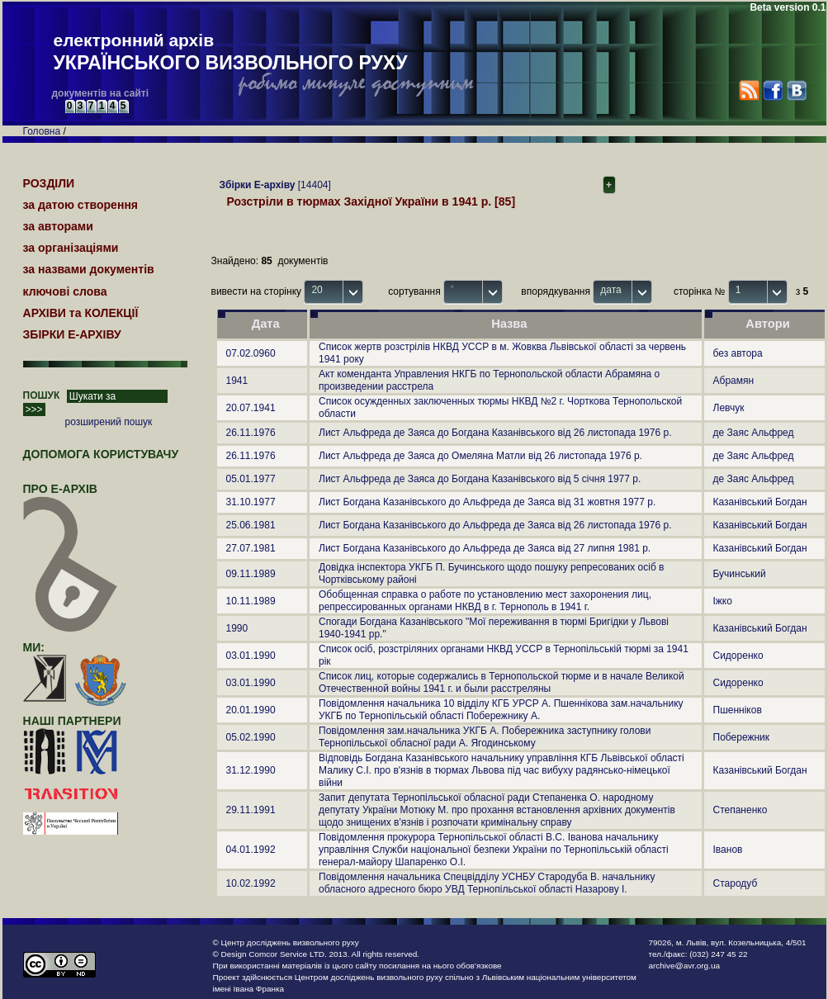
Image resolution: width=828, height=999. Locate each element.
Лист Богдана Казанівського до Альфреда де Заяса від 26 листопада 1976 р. (495, 525)
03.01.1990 (251, 655)
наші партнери (72, 720)
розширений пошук (109, 422)
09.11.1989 (251, 574)
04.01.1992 (251, 849)
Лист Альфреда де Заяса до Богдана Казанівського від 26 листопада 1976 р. (495, 432)
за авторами (58, 226)
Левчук (729, 408)
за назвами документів (88, 269)
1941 (237, 380)
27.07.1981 (251, 548)
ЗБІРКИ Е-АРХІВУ (72, 334)
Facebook (772, 90)
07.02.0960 (251, 353)
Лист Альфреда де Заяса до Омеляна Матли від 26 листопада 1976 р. (480, 456)
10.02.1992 (251, 883)
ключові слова (65, 291)
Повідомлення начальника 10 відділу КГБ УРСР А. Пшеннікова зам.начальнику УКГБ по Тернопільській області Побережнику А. (501, 710)
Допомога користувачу (101, 454)
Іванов (728, 849)
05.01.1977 (251, 479)
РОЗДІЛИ (49, 183)
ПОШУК (41, 395)
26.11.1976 (251, 432)
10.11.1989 (251, 601)
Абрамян (734, 380)
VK (796, 90)
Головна (42, 131)
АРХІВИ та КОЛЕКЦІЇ (81, 313)
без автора (738, 353)
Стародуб (735, 883)
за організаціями (71, 247)
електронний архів (231, 53)
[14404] (271, 185)
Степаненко (740, 810)
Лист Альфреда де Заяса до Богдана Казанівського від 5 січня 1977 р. (480, 479)
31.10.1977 (251, 502)
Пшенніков (737, 710)
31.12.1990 (251, 770)
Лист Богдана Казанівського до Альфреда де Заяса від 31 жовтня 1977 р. (487, 502)
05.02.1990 (251, 737)
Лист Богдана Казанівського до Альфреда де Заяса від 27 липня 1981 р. (485, 548)
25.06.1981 (251, 525)
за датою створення (81, 204)
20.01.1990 (251, 710)
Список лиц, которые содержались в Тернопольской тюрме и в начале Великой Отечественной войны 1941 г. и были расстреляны (501, 682)
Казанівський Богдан (760, 502)
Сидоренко (738, 655)
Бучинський (739, 574)
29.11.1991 (251, 810)
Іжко (722, 601)
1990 (237, 628)
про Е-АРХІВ (70, 496)
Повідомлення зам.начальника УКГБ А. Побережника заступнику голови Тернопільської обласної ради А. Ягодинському (485, 737)
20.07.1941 (251, 408)
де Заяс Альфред (753, 432)
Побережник (741, 737)
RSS (749, 90)
